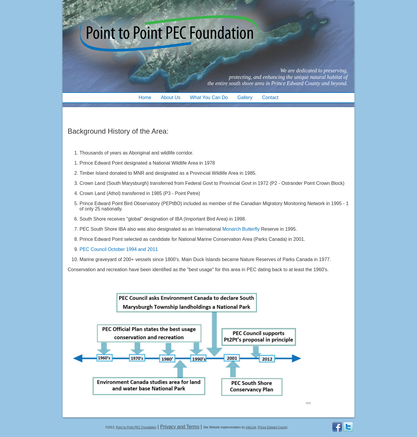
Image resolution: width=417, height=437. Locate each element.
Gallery (245, 97)
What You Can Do (209, 97)
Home (145, 97)
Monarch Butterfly (240, 229)
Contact (270, 97)
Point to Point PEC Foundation (136, 427)
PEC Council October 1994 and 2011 (119, 249)
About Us (171, 97)
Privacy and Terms (179, 426)
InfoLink (251, 427)
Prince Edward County (272, 427)
